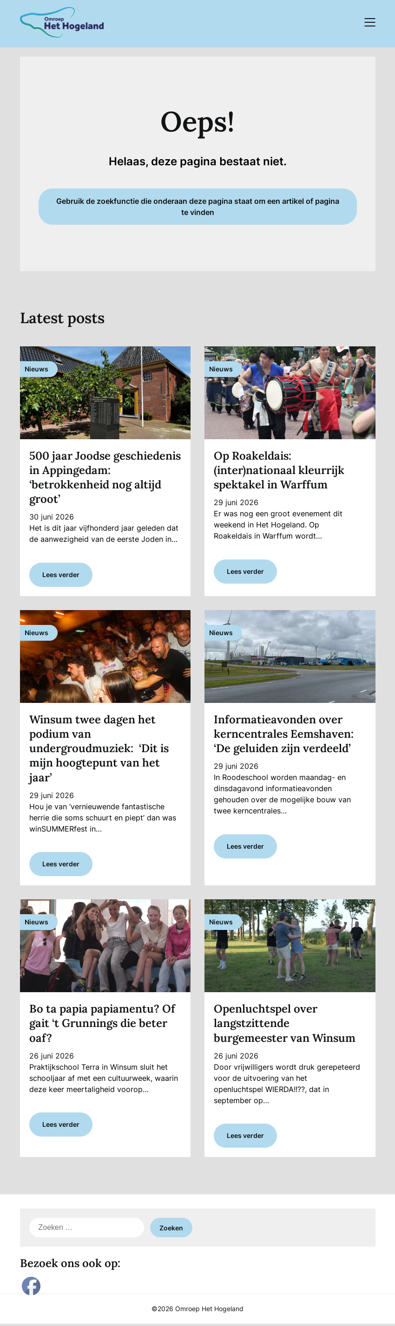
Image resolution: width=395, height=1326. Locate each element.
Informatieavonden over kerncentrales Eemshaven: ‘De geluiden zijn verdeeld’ (284, 734)
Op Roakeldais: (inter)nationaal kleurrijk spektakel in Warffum (279, 470)
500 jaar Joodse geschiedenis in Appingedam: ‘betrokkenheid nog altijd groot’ (105, 477)
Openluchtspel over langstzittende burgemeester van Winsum (285, 1024)
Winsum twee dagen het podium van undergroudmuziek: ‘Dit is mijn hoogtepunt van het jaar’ (99, 749)
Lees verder (60, 575)
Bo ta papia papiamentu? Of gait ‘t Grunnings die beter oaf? (102, 1024)
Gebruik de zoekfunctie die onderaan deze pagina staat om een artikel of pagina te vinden (197, 206)
